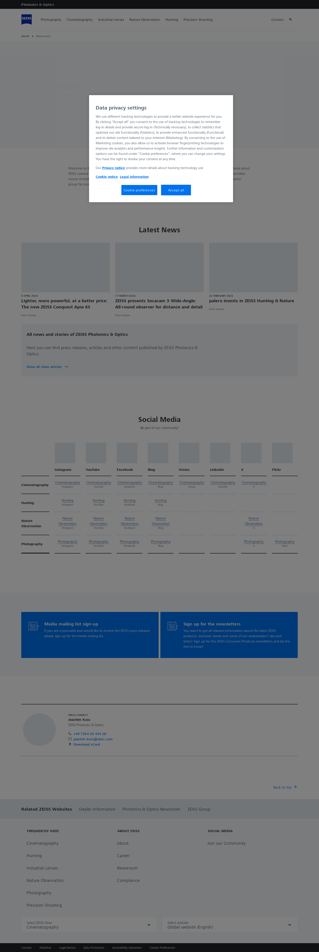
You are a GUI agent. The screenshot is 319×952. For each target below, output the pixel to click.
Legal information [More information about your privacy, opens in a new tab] (134, 176)
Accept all (176, 190)
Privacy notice (113, 167)
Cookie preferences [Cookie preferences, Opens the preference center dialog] (139, 190)
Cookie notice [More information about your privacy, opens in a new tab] (107, 176)
